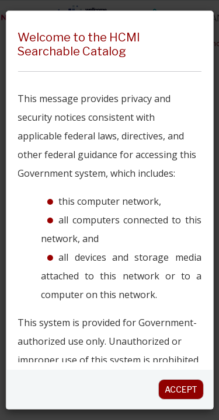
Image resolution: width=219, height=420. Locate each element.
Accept (181, 389)
